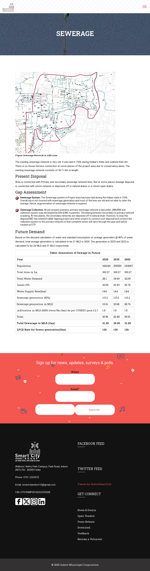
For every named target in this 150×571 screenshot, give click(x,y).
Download (84, 527)
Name (75, 377)
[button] (144, 7)
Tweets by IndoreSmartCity (94, 484)
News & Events (87, 510)
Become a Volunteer (90, 539)
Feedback (83, 533)
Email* (75, 394)
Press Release (86, 521)
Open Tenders (86, 516)
